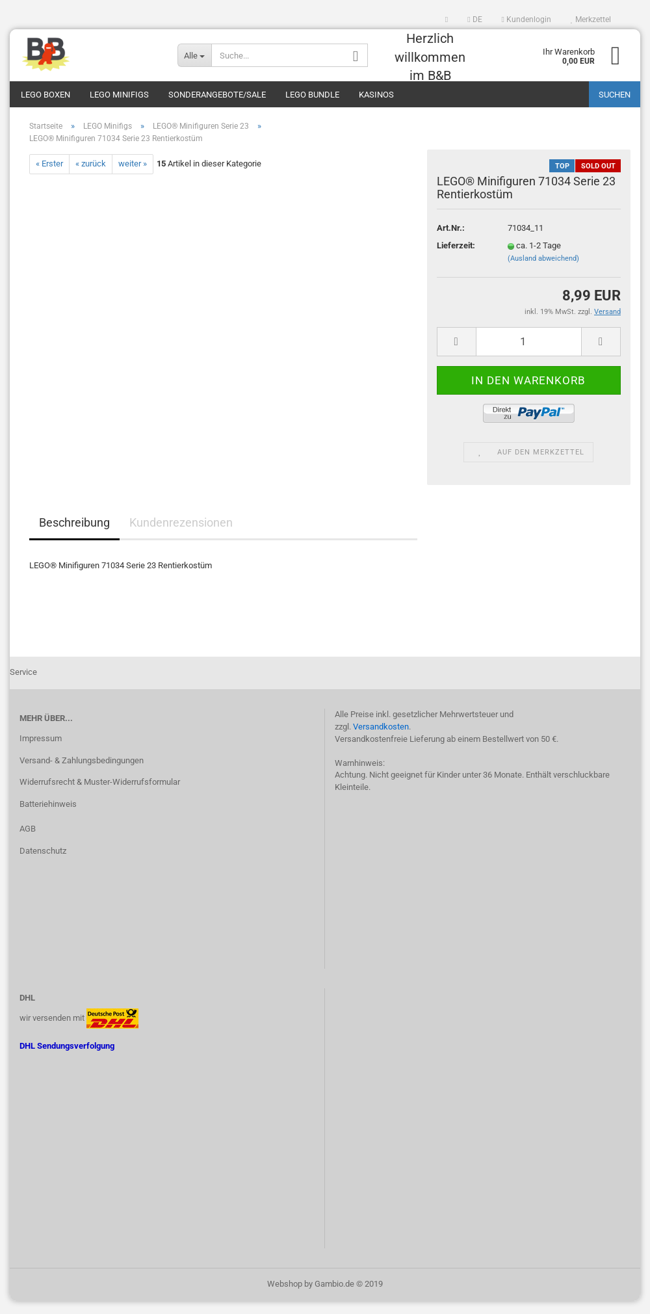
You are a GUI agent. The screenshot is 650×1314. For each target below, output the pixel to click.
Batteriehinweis (48, 817)
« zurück (90, 176)
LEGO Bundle (312, 94)
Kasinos (376, 94)
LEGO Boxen (45, 94)
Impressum (41, 751)
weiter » (132, 176)
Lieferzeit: (456, 258)
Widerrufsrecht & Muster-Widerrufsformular (100, 795)
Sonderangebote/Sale (217, 94)
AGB (28, 842)
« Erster (49, 176)
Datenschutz (43, 864)
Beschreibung (74, 535)
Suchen (614, 94)
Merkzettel (591, 19)
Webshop (284, 1297)
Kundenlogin (526, 19)
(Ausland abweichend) (543, 271)
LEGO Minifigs (119, 94)
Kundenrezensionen (181, 535)
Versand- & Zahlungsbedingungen (82, 773)
